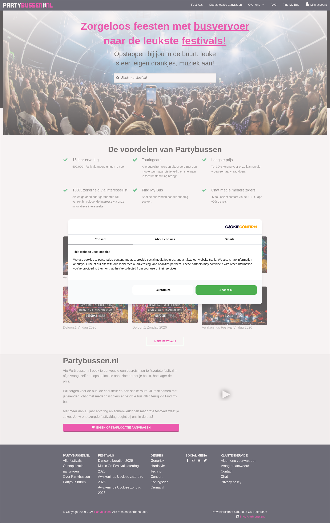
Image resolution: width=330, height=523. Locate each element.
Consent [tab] (100, 239)
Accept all (226, 290)
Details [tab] (229, 239)
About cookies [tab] (165, 239)
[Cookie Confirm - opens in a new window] (241, 226)
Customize (163, 290)
